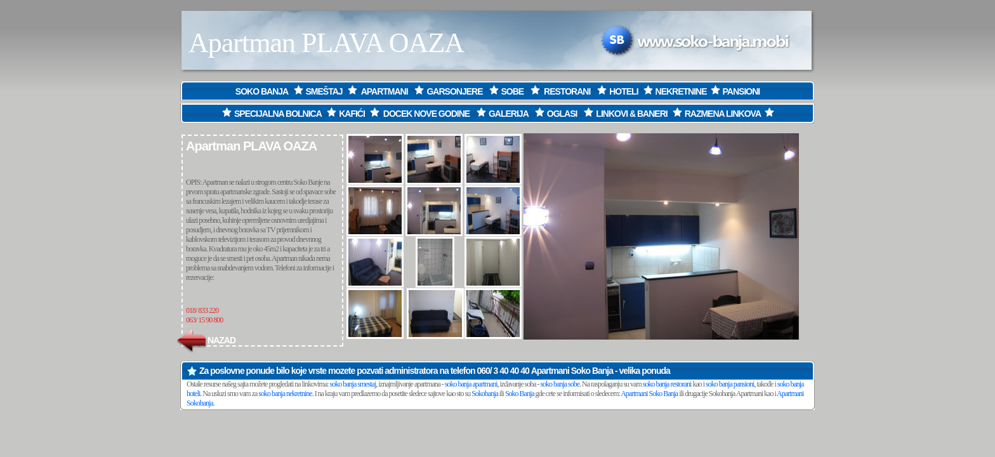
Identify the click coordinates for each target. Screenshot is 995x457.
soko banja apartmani (471, 384)
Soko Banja (519, 393)
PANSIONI (741, 91)
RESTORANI (568, 91)
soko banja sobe (559, 384)
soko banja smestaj (353, 384)
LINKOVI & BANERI (631, 114)
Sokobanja (484, 393)
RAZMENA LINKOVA (723, 114)
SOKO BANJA (262, 91)
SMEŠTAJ (324, 91)
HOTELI (623, 91)
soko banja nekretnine (285, 393)
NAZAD (205, 340)
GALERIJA (509, 114)
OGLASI (562, 114)
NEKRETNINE (681, 91)
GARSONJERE (454, 91)
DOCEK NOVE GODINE (426, 114)
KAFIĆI (352, 114)
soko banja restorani (667, 384)
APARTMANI (384, 91)
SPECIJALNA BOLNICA (270, 114)
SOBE (512, 91)
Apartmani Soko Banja (572, 371)
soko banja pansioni (730, 384)
